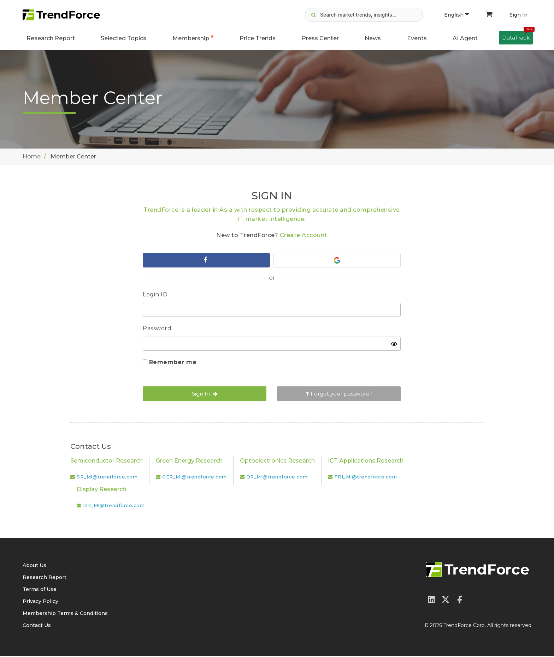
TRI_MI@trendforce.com (365, 478)
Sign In (518, 15)
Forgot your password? (339, 394)
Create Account (303, 235)
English (456, 15)
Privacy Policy (40, 602)
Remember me (173, 363)
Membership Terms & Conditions (65, 614)
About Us (34, 566)
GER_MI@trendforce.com (194, 478)
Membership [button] (190, 38)
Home (32, 156)
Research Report (50, 38)
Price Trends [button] (258, 38)
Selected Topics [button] (123, 38)
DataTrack (517, 36)
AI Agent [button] (465, 38)
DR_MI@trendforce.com (114, 506)
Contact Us (37, 626)
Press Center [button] (320, 38)
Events (417, 38)
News (373, 38)
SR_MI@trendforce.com (107, 478)
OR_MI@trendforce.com (277, 478)
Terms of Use (40, 590)
